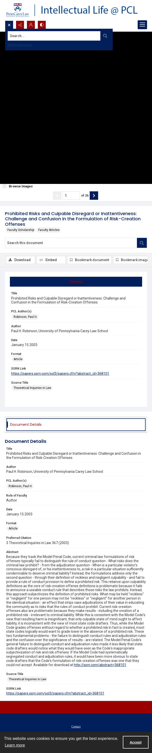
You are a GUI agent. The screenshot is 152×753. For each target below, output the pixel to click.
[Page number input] (71, 195)
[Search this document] (71, 243)
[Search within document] (142, 243)
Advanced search (20, 45)
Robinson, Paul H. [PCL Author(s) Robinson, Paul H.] (25, 317)
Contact (76, 726)
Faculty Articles (49, 230)
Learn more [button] (15, 745)
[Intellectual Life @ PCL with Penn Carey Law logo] (76, 10)
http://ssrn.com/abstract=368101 (100, 665)
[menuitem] (76, 726)
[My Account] (31, 25)
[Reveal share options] (20, 25)
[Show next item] (94, 195)
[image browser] (18, 186)
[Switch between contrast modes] (42, 25)
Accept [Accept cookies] (136, 742)
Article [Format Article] (18, 359)
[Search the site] (61, 36)
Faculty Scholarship (20, 230)
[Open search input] (9, 25)
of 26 (84, 195)
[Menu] (142, 24)
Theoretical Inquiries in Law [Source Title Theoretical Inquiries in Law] (32, 388)
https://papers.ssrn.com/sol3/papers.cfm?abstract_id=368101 (60, 374)
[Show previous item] (57, 195)
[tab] (76, 281)
